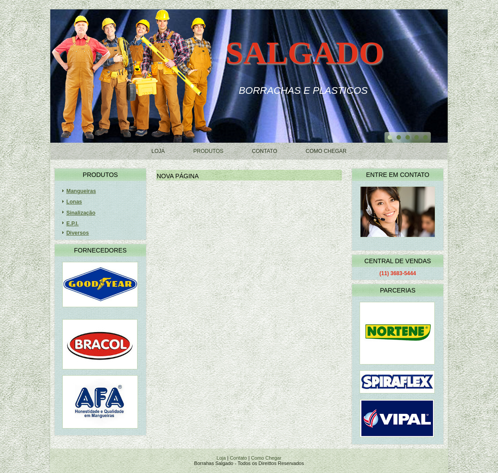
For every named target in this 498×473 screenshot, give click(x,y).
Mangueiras (81, 191)
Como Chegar (326, 151)
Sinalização (80, 213)
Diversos (77, 233)
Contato (264, 151)
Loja (158, 151)
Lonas (74, 202)
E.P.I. (72, 223)
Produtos (208, 151)
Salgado (304, 53)
